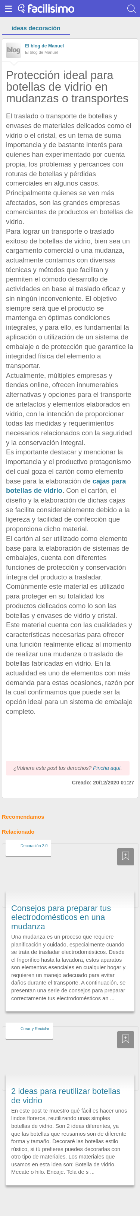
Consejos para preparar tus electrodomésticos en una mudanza (61, 903)
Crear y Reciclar (35, 1015)
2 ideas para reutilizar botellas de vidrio (66, 1082)
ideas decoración (36, 28)
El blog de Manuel (44, 46)
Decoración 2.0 (34, 832)
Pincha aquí (107, 754)
